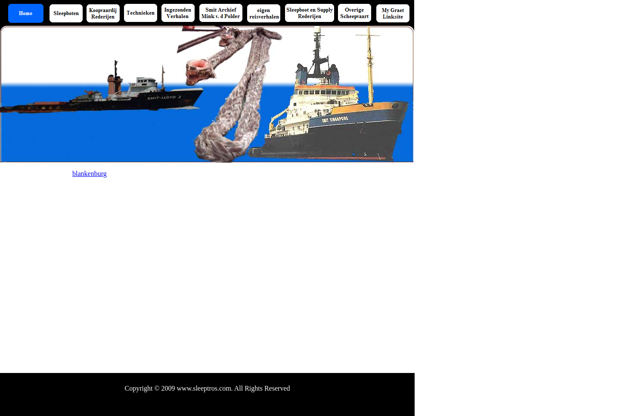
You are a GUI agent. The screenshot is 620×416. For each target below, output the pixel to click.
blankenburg (89, 173)
